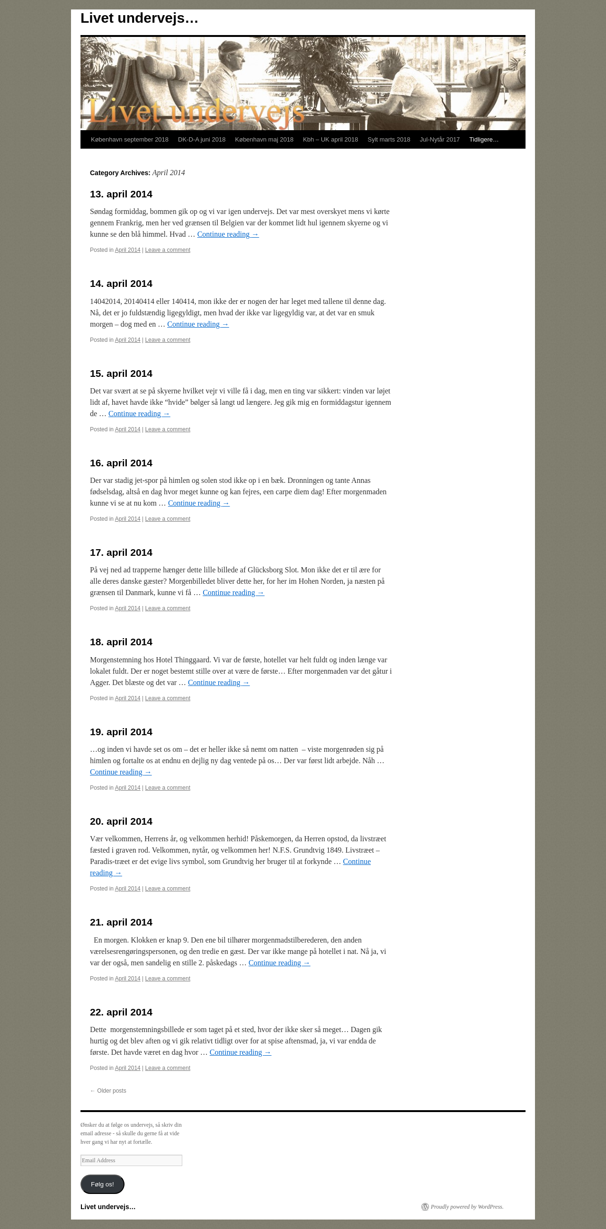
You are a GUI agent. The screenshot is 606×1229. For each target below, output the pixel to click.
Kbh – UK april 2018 (330, 139)
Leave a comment (167, 250)
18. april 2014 (121, 641)
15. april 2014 (121, 373)
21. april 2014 (121, 922)
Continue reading (228, 234)
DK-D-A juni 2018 (201, 139)
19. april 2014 (121, 731)
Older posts (108, 1090)
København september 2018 (130, 139)
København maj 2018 (264, 139)
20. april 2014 (121, 821)
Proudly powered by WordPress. (467, 1206)
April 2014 (128, 250)
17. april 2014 (121, 552)
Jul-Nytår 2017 (440, 139)
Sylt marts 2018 (388, 139)
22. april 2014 (121, 1011)
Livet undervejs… (139, 18)
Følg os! (102, 1184)
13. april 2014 (121, 193)
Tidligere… (484, 139)
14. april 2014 (121, 283)
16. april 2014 (121, 462)
